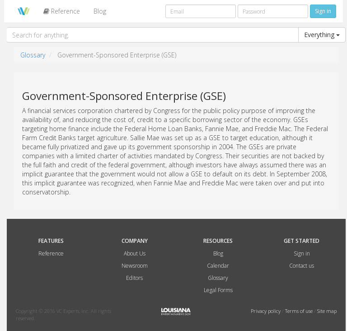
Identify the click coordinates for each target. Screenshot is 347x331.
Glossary (32, 55)
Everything (322, 34)
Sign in (302, 253)
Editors (134, 278)
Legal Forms (218, 290)
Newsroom (135, 266)
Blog (100, 11)
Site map (327, 310)
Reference (61, 11)
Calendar (218, 266)
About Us (134, 253)
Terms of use (299, 310)
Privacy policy (266, 310)
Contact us (301, 266)
